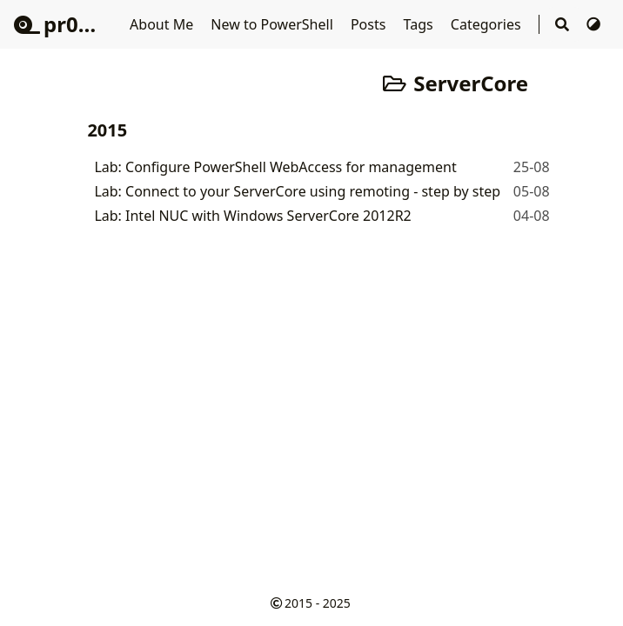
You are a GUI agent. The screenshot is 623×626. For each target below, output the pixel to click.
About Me (163, 24)
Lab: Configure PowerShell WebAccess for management (275, 166)
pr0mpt (67, 24)
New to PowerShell (274, 24)
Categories (488, 24)
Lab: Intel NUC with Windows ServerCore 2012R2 (252, 215)
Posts (370, 24)
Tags (420, 24)
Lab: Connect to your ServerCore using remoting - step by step (297, 191)
